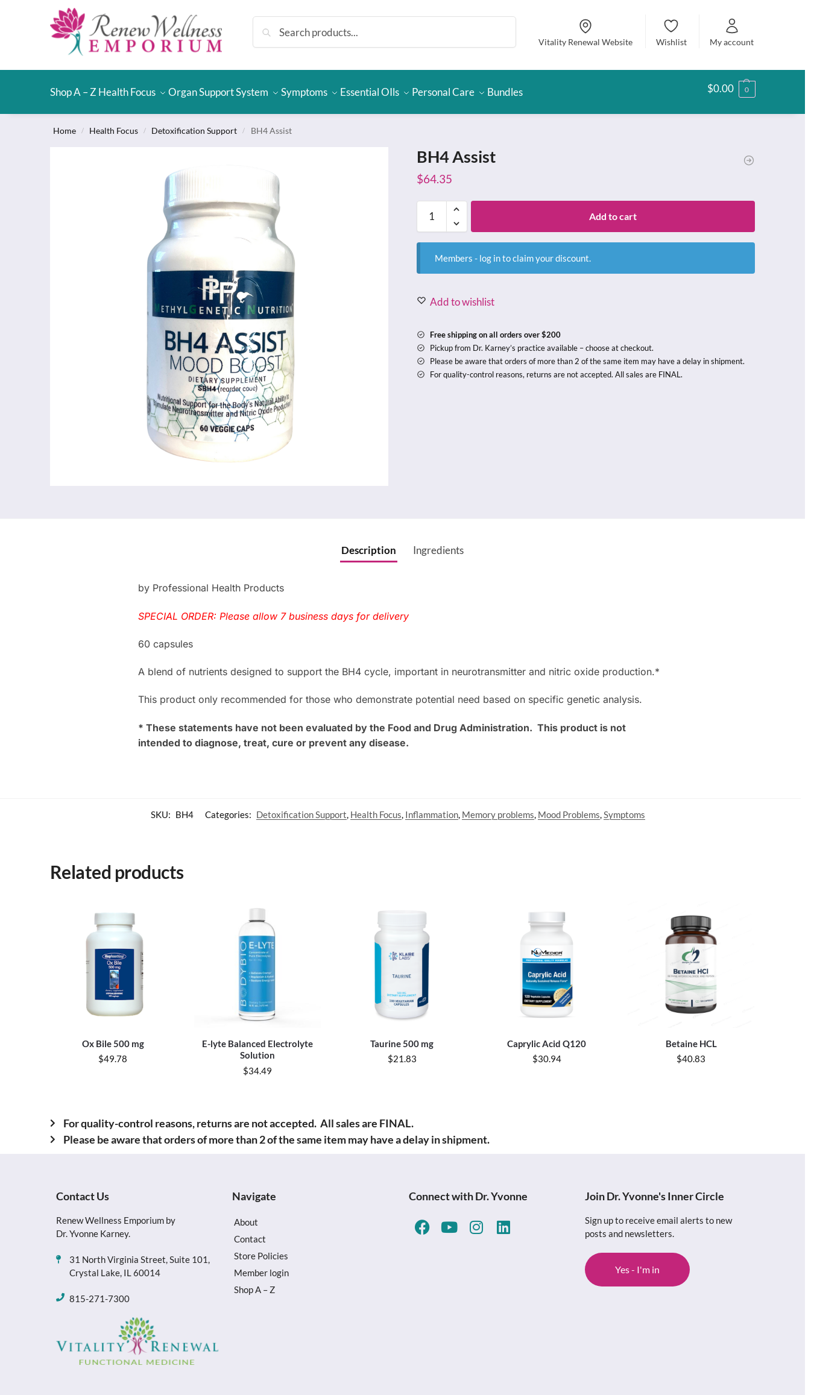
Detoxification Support (194, 123)
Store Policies (261, 1248)
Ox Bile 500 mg (113, 1036)
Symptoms (624, 807)
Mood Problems (569, 807)
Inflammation (431, 807)
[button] (731, 89)
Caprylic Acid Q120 (546, 1036)
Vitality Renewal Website (585, 32)
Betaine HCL (691, 1036)
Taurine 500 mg (402, 1036)
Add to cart (613, 209)
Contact (250, 1231)
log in (489, 250)
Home (64, 123)
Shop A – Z (254, 1282)
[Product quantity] (432, 209)
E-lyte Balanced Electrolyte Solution (257, 1042)
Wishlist (671, 32)
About (246, 1214)
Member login (261, 1265)
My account (732, 32)
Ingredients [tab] (438, 543)
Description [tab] (368, 543)
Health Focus (113, 123)
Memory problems (498, 807)
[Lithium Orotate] (749, 154)
